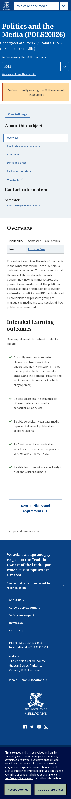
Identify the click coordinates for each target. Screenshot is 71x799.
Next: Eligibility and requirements (35, 508)
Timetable (19, 181)
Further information (19, 171)
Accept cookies (18, 789)
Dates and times (17, 162)
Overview (12, 137)
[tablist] (41, 6)
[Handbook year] (35, 66)
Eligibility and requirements (23, 146)
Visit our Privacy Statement (32, 776)
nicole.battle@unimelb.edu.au (23, 205)
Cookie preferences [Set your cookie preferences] (50, 789)
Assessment (14, 154)
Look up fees (36, 249)
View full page (17, 114)
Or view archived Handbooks (19, 74)
